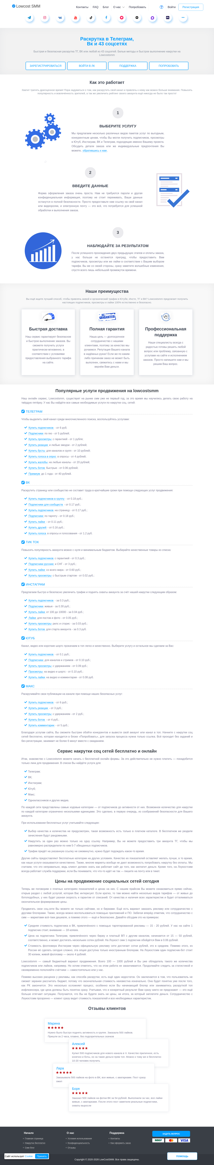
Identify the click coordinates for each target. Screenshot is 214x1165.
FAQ (95, 7)
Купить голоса (37, 533)
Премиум (34, 473)
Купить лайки (37, 521)
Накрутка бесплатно (35, 1143)
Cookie (29, 1156)
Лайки (32, 617)
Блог (106, 7)
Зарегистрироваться (45, 65)
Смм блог (29, 1147)
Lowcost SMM (26, 6)
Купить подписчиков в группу (46, 498)
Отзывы (72, 1147)
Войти (172, 7)
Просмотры (36, 671)
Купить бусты (37, 450)
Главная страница (34, 1138)
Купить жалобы (38, 462)
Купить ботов (37, 468)
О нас (119, 7)
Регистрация (191, 7)
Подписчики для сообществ (46, 504)
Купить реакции (38, 445)
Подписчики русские (41, 564)
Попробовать (137, 7)
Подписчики (36, 433)
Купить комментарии (41, 725)
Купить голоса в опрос (42, 456)
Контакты (82, 7)
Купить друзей (37, 527)
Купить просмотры (40, 439)
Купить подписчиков (41, 427)
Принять (42, 1156)
